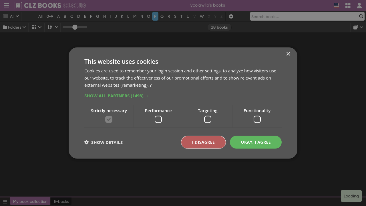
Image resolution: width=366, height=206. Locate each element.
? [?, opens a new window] (151, 85)
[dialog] (183, 103)
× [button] (288, 54)
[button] (183, 95)
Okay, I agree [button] (256, 142)
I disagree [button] (203, 142)
